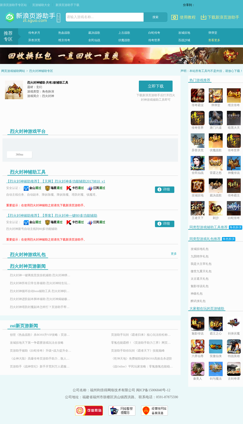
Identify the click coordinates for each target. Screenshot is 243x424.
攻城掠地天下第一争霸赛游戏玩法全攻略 (36, 342)
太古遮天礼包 (200, 278)
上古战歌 (124, 32)
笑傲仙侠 (216, 356)
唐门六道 (216, 127)
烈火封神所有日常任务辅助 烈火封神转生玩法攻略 (41, 283)
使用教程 (188, 17)
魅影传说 (198, 333)
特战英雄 (234, 356)
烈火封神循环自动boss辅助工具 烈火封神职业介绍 (41, 291)
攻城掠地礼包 (200, 249)
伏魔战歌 (124, 40)
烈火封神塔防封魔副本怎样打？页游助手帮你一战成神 (41, 307)
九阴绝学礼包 (200, 256)
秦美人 (197, 378)
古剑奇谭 (234, 378)
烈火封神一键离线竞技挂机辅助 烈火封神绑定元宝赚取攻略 (41, 275)
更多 (174, 253)
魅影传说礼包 (200, 286)
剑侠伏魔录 (234, 334)
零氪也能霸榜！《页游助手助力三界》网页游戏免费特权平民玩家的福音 (142, 342)
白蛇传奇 (154, 32)
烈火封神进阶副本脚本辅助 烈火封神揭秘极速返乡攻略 (41, 299)
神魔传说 (234, 173)
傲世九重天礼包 (201, 271)
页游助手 (30, 17)
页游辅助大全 (41, 5)
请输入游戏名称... (80, 17)
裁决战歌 (94, 32)
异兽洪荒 (34, 40)
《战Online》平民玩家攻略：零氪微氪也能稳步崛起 (142, 366)
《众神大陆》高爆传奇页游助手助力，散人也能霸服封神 (41, 358)
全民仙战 (94, 40)
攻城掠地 (184, 32)
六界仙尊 (198, 356)
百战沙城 (184, 40)
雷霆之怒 (216, 173)
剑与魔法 (216, 378)
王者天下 (198, 218)
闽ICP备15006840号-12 (153, 390)
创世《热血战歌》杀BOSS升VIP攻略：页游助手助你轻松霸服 (41, 334)
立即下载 (156, 86)
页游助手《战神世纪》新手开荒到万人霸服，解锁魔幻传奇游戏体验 (41, 366)
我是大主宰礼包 (201, 264)
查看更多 (214, 40)
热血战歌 (64, 32)
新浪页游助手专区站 (13, 5)
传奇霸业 (198, 105)
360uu (19, 154)
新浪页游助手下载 (67, 5)
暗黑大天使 (234, 128)
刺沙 (216, 218)
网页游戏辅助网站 (13, 71)
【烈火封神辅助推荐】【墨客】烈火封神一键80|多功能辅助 (51, 215)
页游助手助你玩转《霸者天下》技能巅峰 (138, 350)
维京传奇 (64, 40)
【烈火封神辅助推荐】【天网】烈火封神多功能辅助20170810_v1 (55, 181)
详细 (166, 189)
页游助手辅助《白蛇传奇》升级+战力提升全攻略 (41, 350)
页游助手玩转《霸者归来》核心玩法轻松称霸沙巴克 (142, 334)
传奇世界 (154, 40)
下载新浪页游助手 (223, 17)
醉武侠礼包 (198, 301)
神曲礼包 (197, 293)
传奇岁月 (34, 32)
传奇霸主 (234, 195)
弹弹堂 (212, 32)
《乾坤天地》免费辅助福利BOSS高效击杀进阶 (141, 358)
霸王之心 (216, 333)
